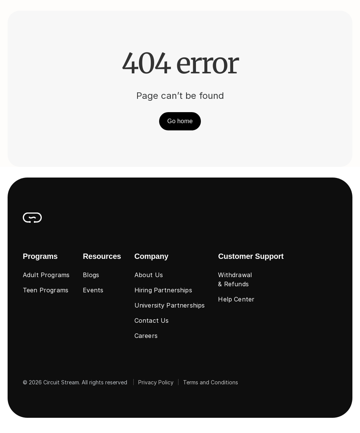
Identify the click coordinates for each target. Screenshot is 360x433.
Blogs (91, 275)
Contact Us (151, 320)
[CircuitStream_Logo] (32, 217)
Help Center (236, 299)
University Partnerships (169, 305)
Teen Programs (45, 290)
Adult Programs (46, 275)
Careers (146, 335)
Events (93, 290)
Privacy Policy (156, 382)
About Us (148, 275)
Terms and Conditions (210, 382)
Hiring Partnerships (163, 290)
